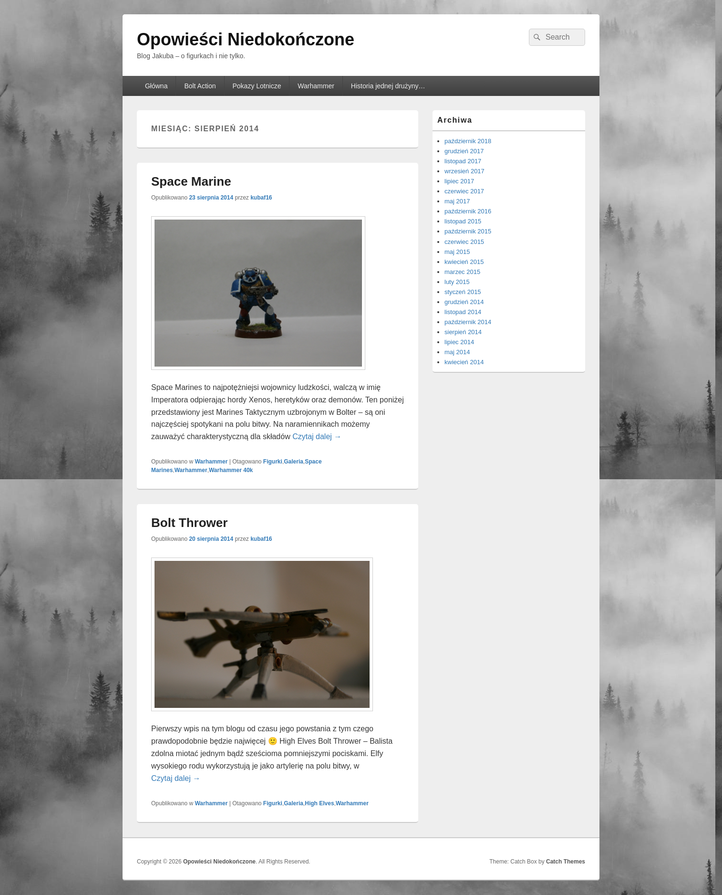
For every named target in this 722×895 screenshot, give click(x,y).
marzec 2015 (462, 271)
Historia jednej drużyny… (388, 86)
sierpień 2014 (463, 332)
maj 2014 (457, 352)
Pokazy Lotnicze (256, 86)
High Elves (319, 803)
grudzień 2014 (464, 301)
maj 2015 (457, 251)
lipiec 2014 (459, 342)
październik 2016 (467, 211)
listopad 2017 (462, 161)
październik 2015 (467, 231)
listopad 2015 (462, 221)
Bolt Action (200, 86)
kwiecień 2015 (464, 261)
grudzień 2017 (464, 151)
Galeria (293, 461)
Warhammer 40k (231, 470)
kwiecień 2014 (464, 362)
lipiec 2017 (459, 181)
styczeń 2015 (462, 291)
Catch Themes (565, 861)
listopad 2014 (462, 312)
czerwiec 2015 (464, 241)
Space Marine (191, 181)
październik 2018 (467, 141)
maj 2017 (457, 201)
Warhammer (316, 86)
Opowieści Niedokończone (245, 39)
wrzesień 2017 (464, 171)
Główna (156, 86)
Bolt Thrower (189, 523)
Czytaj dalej (316, 436)
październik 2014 (467, 322)
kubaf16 (261, 197)
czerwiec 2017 (464, 191)
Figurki (272, 461)
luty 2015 (457, 281)
